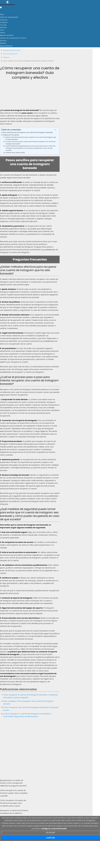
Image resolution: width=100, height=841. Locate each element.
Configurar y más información (54, 828)
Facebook (3, 19)
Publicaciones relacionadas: (15, 152)
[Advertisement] (30, 95)
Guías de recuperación (8, 17)
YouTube (3, 25)
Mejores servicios (6, 35)
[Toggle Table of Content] (55, 128)
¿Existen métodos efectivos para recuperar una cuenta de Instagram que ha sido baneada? (30, 137)
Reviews (3, 43)
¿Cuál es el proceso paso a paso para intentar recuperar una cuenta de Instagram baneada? (30, 142)
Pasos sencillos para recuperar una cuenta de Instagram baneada (27, 132)
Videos (2, 32)
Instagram (4, 22)
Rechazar (50, 832)
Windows (3, 27)
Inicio (2, 14)
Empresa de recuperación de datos (13, 37)
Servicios (3, 40)
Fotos (2, 30)
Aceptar (50, 838)
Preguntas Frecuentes (11, 134)
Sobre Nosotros (5, 45)
